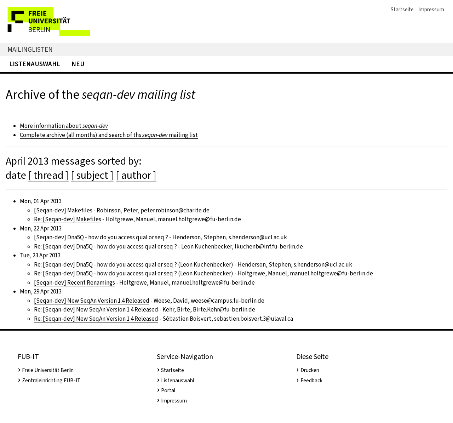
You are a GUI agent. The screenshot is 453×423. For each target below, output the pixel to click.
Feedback (311, 380)
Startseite (402, 9)
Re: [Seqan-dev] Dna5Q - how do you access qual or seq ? (105, 246)
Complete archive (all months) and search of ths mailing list (109, 135)
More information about (64, 126)
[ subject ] (92, 175)
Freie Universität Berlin (48, 370)
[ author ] (136, 175)
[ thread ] (48, 175)
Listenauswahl (34, 63)
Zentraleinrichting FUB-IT (51, 380)
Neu (78, 63)
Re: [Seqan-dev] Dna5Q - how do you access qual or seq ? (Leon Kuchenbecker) (133, 265)
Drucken (309, 370)
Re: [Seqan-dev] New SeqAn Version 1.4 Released (96, 309)
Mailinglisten (30, 49)
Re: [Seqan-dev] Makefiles (67, 219)
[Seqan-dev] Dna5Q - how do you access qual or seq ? (101, 237)
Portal (168, 390)
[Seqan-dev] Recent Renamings (74, 283)
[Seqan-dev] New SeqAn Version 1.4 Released (91, 301)
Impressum (431, 9)
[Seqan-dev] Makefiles (63, 210)
